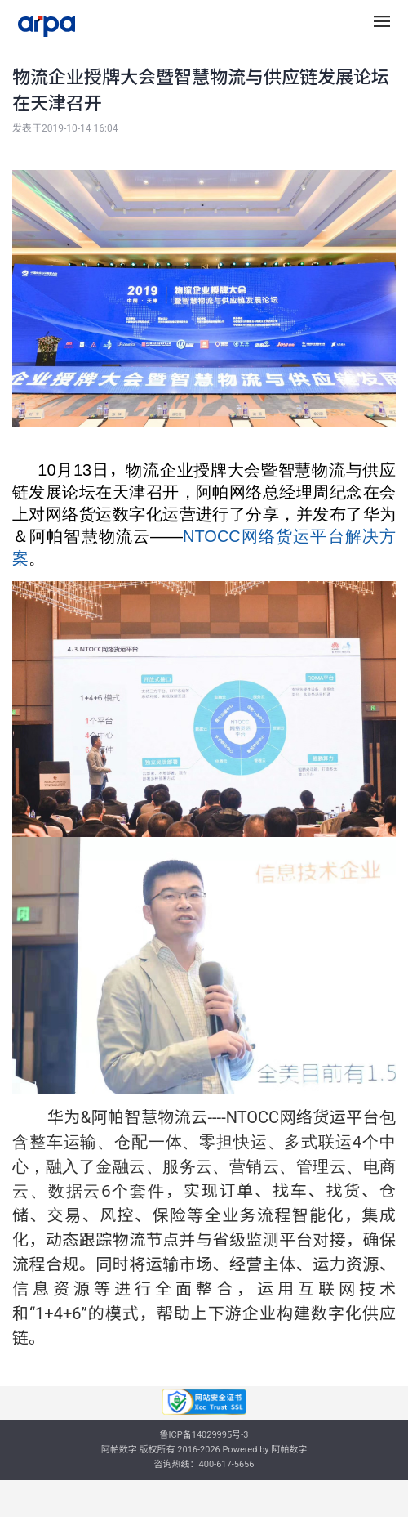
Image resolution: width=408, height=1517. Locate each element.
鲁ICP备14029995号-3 (204, 1435)
